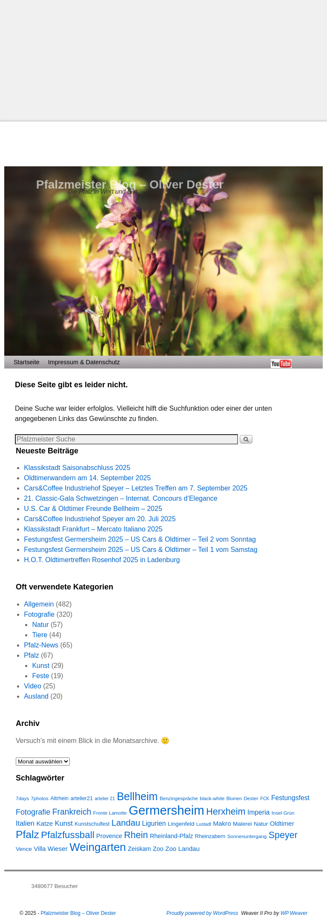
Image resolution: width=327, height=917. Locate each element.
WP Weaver (294, 913)
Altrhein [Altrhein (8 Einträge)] (59, 798)
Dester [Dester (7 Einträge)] (251, 798)
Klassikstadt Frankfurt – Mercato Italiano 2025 (93, 529)
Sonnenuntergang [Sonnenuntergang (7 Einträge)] (247, 836)
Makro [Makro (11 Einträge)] (222, 823)
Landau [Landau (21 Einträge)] (126, 822)
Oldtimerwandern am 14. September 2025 (87, 478)
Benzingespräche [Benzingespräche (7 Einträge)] (179, 798)
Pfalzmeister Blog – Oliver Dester (130, 184)
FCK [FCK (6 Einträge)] (264, 798)
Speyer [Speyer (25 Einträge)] (283, 835)
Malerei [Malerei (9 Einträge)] (242, 824)
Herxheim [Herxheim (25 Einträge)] (225, 811)
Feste (40, 675)
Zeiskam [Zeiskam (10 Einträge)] (139, 848)
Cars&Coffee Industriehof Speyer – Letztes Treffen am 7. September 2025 (135, 488)
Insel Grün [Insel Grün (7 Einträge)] (283, 812)
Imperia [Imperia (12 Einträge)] (258, 812)
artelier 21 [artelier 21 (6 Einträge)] (105, 798)
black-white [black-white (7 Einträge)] (212, 798)
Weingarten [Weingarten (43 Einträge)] (97, 847)
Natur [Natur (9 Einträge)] (261, 824)
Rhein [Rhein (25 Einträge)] (136, 835)
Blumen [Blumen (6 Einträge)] (234, 798)
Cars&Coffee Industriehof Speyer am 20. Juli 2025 (99, 518)
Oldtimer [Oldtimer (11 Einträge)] (282, 823)
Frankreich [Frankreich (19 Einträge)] (72, 811)
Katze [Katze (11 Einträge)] (44, 823)
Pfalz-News (41, 645)
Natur (40, 624)
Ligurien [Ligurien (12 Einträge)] (154, 823)
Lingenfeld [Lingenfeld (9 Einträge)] (181, 824)
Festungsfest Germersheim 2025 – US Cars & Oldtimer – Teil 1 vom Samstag (140, 549)
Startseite (27, 362)
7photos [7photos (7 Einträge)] (39, 798)
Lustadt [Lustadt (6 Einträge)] (203, 824)
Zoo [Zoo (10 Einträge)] (158, 848)
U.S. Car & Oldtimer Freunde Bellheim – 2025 (93, 508)
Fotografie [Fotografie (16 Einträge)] (33, 812)
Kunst (40, 665)
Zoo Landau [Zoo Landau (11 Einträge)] (182, 848)
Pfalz (31, 655)
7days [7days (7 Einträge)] (22, 798)
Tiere (39, 634)
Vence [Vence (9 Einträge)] (24, 849)
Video (32, 686)
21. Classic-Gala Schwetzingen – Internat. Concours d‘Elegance (120, 498)
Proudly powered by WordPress (202, 913)
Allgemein (39, 604)
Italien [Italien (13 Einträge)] (25, 823)
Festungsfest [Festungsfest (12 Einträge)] (290, 797)
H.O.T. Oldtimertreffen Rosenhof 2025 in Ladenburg (102, 559)
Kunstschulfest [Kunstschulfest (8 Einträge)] (92, 824)
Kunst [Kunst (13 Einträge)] (64, 823)
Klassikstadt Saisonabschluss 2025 (77, 467)
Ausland (36, 696)
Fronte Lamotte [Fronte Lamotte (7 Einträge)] (110, 812)
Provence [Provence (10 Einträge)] (109, 836)
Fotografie (39, 614)
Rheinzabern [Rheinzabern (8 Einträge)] (210, 836)
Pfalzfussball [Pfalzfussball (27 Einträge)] (67, 835)
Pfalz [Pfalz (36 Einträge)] (27, 834)
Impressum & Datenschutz (84, 362)
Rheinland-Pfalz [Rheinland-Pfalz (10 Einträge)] (171, 836)
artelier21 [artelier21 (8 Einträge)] (82, 798)
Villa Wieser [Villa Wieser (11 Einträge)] (51, 848)
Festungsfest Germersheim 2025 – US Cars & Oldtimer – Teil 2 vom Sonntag (140, 539)
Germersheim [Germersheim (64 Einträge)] (166, 810)
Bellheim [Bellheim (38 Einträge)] (137, 796)
